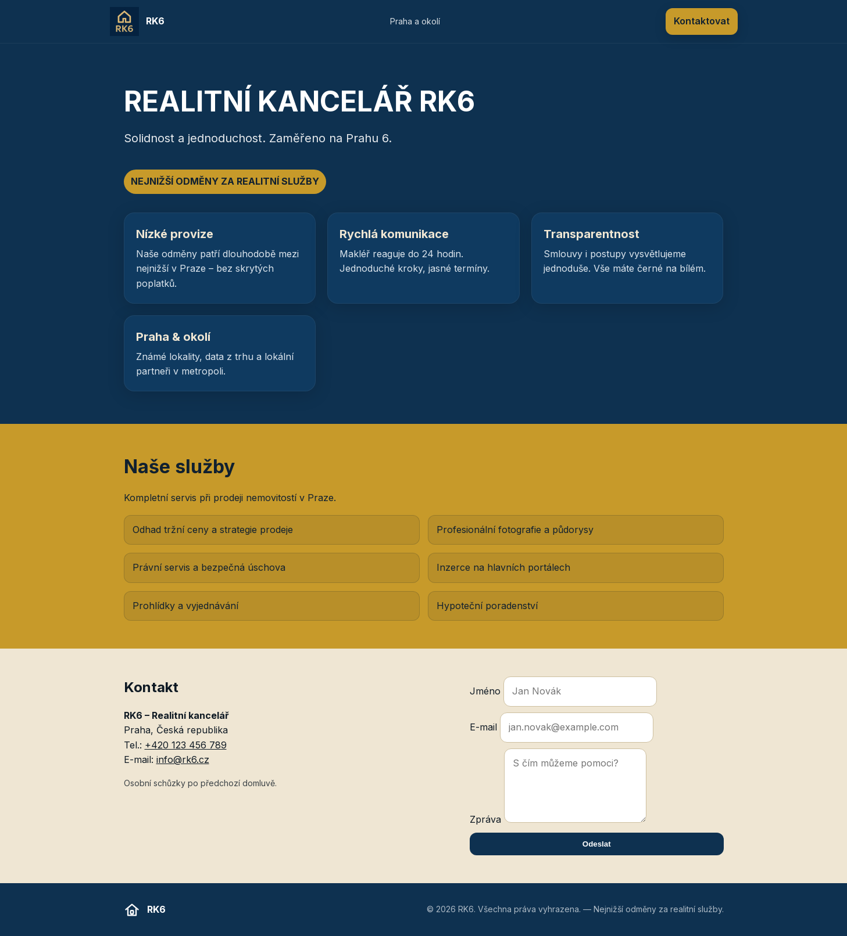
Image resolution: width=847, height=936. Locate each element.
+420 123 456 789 (186, 745)
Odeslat (596, 844)
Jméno (563, 691)
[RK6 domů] (137, 21)
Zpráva (558, 786)
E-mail (561, 727)
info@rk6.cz (182, 759)
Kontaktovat (702, 21)
